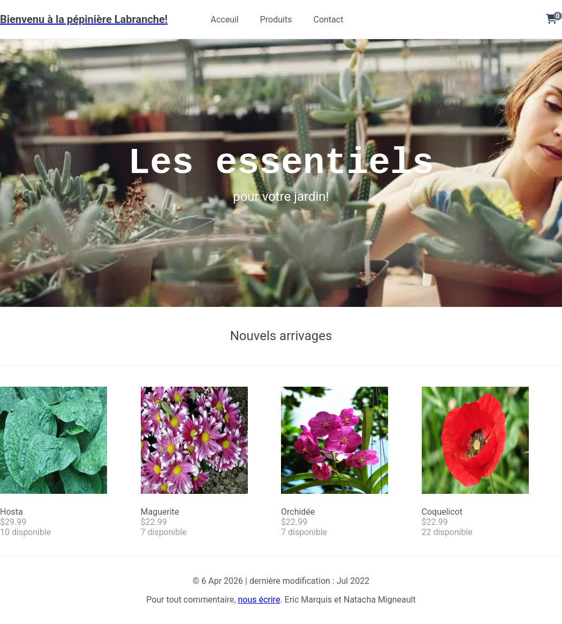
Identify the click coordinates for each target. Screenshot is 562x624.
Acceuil (224, 19)
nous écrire (259, 600)
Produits (276, 19)
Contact (328, 19)
